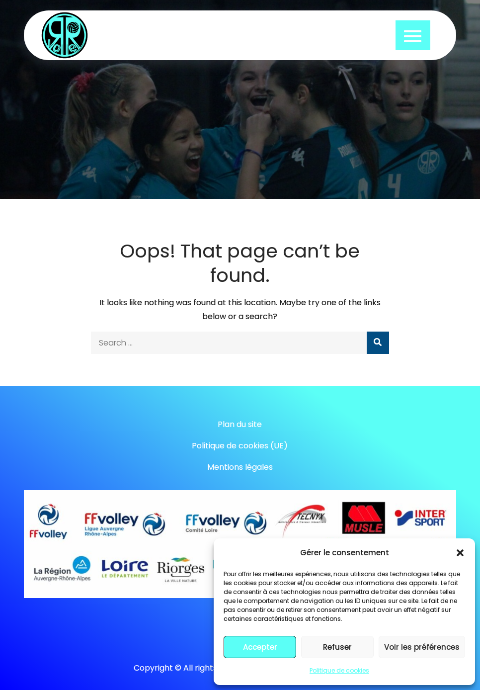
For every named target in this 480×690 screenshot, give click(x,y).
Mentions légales (240, 467)
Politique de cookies (339, 670)
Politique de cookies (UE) (240, 445)
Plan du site (240, 424)
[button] (460, 553)
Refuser (337, 647)
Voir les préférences (422, 647)
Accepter (260, 647)
